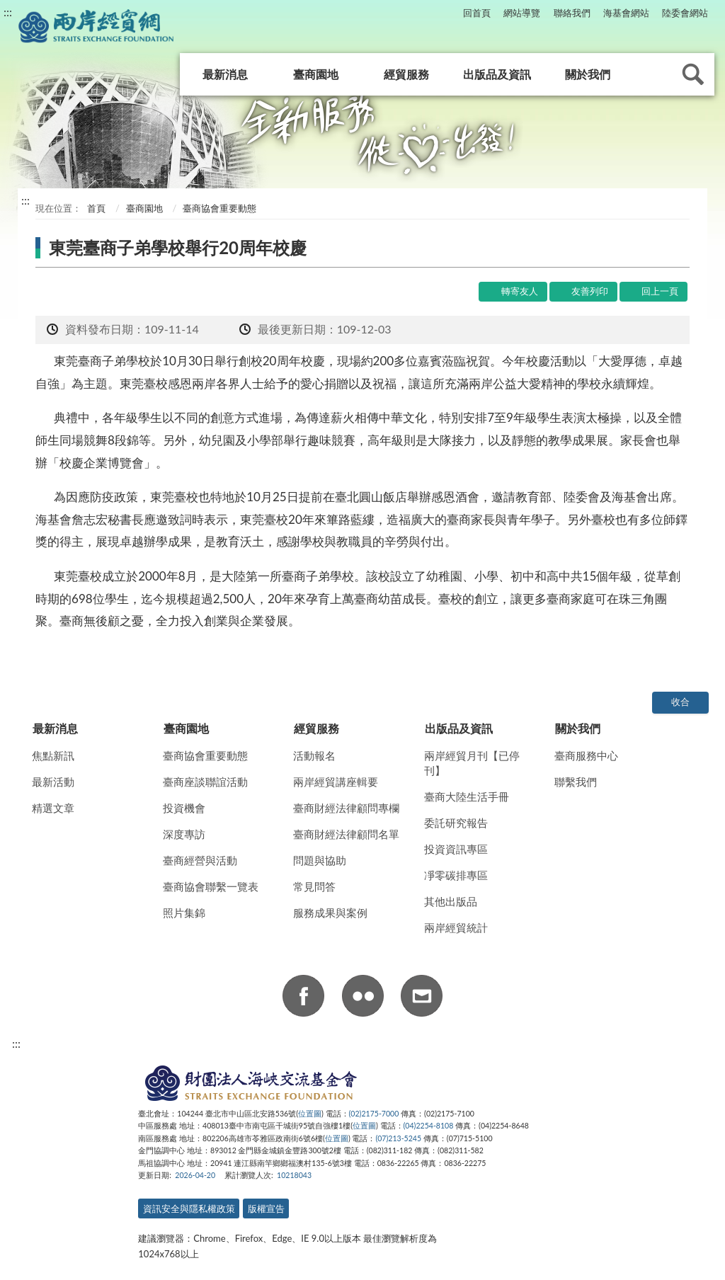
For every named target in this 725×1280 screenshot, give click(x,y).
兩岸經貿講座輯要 (335, 781)
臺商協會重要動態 (205, 755)
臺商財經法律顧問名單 (346, 834)
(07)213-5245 (398, 1138)
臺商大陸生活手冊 (466, 796)
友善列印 (589, 291)
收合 (680, 701)
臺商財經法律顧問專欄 (346, 807)
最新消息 (225, 74)
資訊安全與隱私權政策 (189, 1208)
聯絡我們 (572, 12)
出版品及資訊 (497, 74)
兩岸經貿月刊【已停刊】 (472, 763)
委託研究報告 (456, 822)
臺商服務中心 (586, 755)
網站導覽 (521, 12)
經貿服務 (406, 74)
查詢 (693, 74)
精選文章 (53, 807)
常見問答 (314, 886)
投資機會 (184, 807)
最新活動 (53, 781)
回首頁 (477, 12)
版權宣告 (266, 1208)
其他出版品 (450, 901)
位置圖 (309, 1113)
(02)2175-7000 (374, 1113)
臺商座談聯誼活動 (205, 781)
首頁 (95, 208)
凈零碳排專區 (456, 875)
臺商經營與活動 (200, 860)
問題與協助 (319, 860)
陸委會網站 (685, 12)
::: (8, 11)
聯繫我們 (575, 781)
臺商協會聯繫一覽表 (210, 886)
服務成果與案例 (330, 912)
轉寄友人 (519, 291)
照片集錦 (184, 912)
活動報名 (314, 755)
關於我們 (587, 74)
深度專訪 (184, 834)
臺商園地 (315, 74)
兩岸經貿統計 (456, 927)
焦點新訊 (53, 755)
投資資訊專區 (456, 848)
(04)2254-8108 (429, 1125)
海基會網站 (626, 12)
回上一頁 (659, 291)
